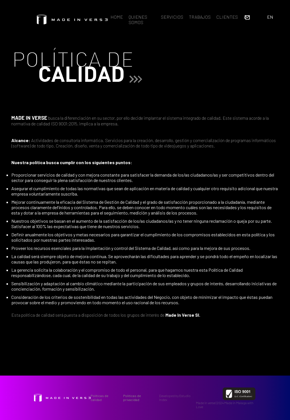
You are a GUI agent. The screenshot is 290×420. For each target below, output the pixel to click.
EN (270, 17)
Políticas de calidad (99, 398)
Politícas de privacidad (132, 398)
